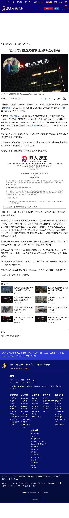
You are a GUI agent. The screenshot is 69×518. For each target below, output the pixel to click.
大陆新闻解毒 (25, 424)
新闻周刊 (13, 411)
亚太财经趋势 (14, 422)
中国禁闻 (13, 403)
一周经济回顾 (14, 417)
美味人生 (58, 409)
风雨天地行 (34, 454)
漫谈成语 (35, 409)
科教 (28, 382)
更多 (34, 486)
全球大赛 (13, 389)
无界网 (18, 486)
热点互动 (24, 401)
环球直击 (13, 401)
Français (12, 356)
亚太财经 (13, 424)
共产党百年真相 (36, 439)
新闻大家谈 (24, 398)
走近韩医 (46, 411)
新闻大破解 (24, 411)
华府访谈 (13, 414)
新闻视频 (14, 395)
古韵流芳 (35, 403)
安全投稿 (47, 476)
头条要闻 (13, 386)
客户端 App (14, 479)
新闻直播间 (49, 8)
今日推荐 (37, 386)
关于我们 (14, 476)
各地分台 (19, 2)
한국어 (33, 356)
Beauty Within (59, 411)
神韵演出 (59, 386)
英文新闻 (49, 2)
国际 (11, 380)
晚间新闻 (13, 406)
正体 (26, 2)
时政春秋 (24, 406)
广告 (55, 2)
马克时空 (24, 422)
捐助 (60, 2)
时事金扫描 (24, 403)
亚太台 (52, 353)
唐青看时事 (24, 417)
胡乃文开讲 (46, 403)
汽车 (23, 44)
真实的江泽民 (35, 449)
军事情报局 (24, 414)
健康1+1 (45, 398)
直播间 (47, 364)
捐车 (66, 2)
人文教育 (35, 395)
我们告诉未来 (35, 433)
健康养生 (46, 395)
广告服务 (56, 476)
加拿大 (17, 353)
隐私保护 (31, 476)
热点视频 (21, 386)
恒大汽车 (6, 108)
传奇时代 (33, 436)
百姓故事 (33, 460)
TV (57, 8)
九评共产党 (34, 447)
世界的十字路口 (26, 419)
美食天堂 (58, 406)
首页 (2, 44)
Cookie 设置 (34, 499)
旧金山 (45, 353)
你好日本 (58, 401)
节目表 (39, 364)
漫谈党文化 (34, 462)
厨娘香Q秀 (58, 417)
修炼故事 (33, 465)
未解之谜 (35, 398)
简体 (30, 2)
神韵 (7, 2)
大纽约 (11, 353)
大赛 (13, 2)
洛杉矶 (23, 353)
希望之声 (42, 483)
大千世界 (58, 414)
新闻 (12, 376)
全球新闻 (13, 398)
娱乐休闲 (59, 395)
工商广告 (33, 468)
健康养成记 (46, 406)
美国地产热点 (36, 417)
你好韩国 (58, 403)
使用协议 (39, 476)
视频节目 (30, 364)
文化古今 (35, 414)
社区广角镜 (13, 419)
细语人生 (24, 427)
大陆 (14, 44)
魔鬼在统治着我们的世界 (39, 444)
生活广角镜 (59, 398)
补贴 (63, 108)
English (4, 356)
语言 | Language (39, 2)
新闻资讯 (9, 44)
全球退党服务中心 (53, 483)
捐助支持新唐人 (16, 368)
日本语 (26, 356)
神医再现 (46, 409)
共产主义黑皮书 (36, 457)
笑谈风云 (35, 401)
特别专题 (34, 430)
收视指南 (22, 476)
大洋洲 (29, 353)
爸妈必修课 (35, 411)
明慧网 (4, 486)
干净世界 (34, 483)
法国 (40, 353)
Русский (20, 356)
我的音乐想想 (59, 424)
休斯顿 (35, 353)
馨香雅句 (35, 406)
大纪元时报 (24, 483)
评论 (17, 380)
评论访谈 (25, 395)
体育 (34, 382)
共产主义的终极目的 (37, 441)
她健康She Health (48, 401)
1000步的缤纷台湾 (60, 421)
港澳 (22, 380)
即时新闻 (29, 386)
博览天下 (45, 386)
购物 (26, 368)
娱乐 (34, 380)
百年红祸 (33, 452)
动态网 (11, 486)
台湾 (22, 382)
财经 (19, 44)
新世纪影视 (26, 486)
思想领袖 (24, 409)
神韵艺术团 (14, 483)
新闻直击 (13, 409)
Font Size (58, 98)
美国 (11, 382)
